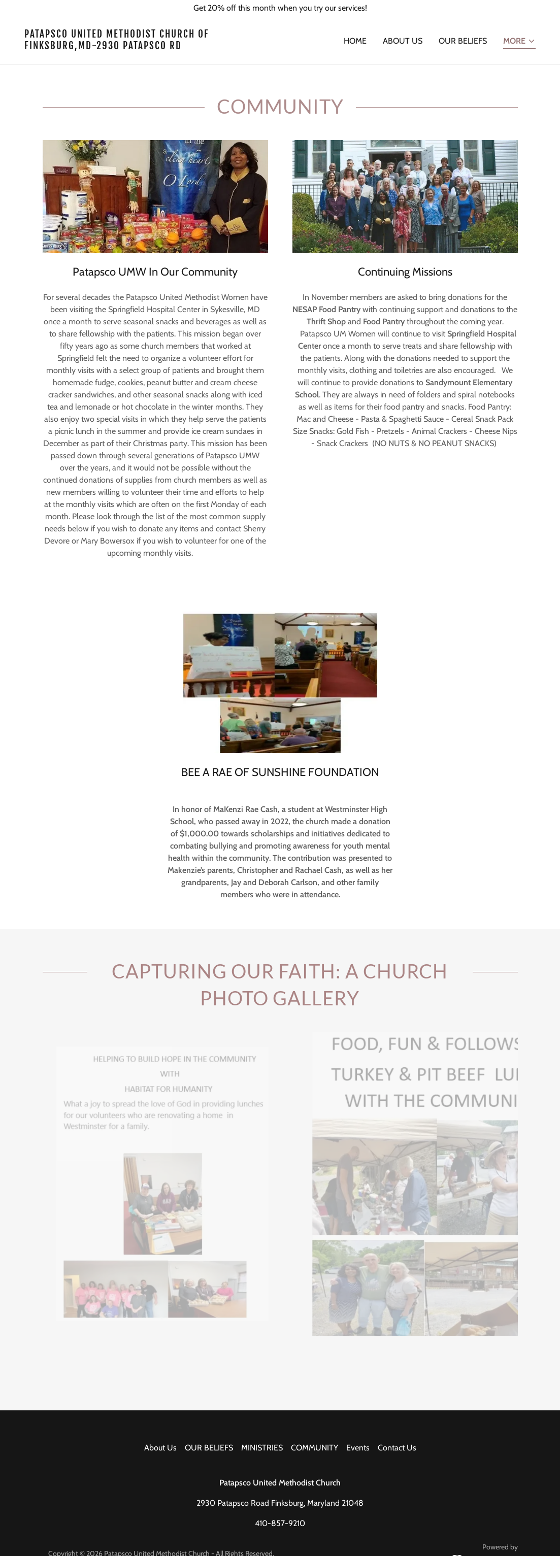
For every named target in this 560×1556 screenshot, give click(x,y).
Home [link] (355, 41)
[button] (519, 42)
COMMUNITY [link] (314, 1447)
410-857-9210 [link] (280, 1523)
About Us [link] (402, 41)
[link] (148, 46)
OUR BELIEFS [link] (463, 41)
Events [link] (358, 1447)
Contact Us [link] (397, 1447)
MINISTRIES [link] (262, 1447)
